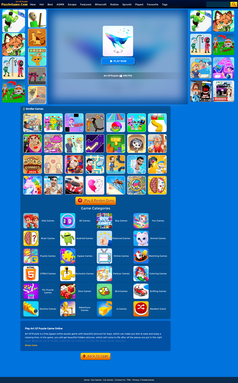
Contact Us (120, 380)
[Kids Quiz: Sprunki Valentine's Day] (53, 114)
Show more (31, 345)
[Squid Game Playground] (37, 68)
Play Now (117, 61)
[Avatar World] (53, 135)
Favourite (152, 4)
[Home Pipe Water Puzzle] (115, 156)
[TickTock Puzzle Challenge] (37, 87)
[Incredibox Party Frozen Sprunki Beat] (136, 114)
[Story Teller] (53, 156)
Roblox (114, 4)
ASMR (60, 4)
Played (139, 4)
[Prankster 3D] (37, 10)
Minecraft (101, 4)
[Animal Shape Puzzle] (37, 29)
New (33, 4)
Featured (85, 4)
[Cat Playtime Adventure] (157, 135)
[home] (14, 4)
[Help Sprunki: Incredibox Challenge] (37, 49)
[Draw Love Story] (74, 135)
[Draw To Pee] (95, 156)
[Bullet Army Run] (157, 114)
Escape (72, 4)
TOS (129, 380)
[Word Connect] (32, 156)
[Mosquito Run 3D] (115, 177)
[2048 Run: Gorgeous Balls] (115, 114)
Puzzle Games (148, 380)
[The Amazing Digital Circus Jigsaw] (74, 156)
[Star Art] (95, 177)
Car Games (108, 380)
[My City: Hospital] (32, 114)
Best (50, 4)
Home (86, 380)
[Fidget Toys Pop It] (32, 177)
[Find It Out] (136, 177)
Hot (41, 4)
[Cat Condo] (136, 135)
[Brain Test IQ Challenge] (157, 177)
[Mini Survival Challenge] (157, 156)
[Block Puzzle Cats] (115, 135)
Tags (164, 4)
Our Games (96, 380)
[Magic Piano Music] (74, 114)
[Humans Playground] (95, 114)
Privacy (136, 380)
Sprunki (126, 4)
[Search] (218, 4)
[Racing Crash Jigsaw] (74, 177)
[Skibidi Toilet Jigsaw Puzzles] (53, 177)
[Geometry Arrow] (95, 135)
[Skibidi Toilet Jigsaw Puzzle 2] (136, 156)
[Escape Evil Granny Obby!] (32, 135)
